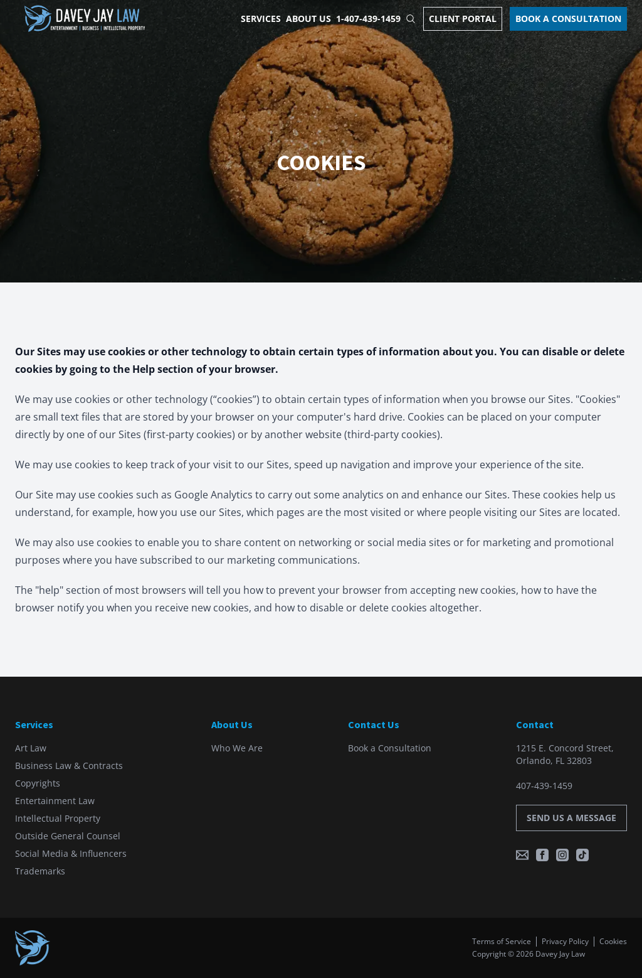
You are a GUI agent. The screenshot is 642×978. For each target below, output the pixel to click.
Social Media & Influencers (71, 853)
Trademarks (40, 871)
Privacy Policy (565, 941)
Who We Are (237, 748)
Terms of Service (501, 941)
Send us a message (571, 818)
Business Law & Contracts (69, 765)
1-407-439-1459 (368, 18)
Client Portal (463, 18)
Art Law (30, 748)
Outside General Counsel (67, 836)
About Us (308, 18)
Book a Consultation (568, 18)
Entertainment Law (55, 801)
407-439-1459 (544, 786)
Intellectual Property (57, 818)
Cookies (613, 941)
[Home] (85, 19)
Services (261, 18)
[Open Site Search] (411, 19)
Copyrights (37, 783)
